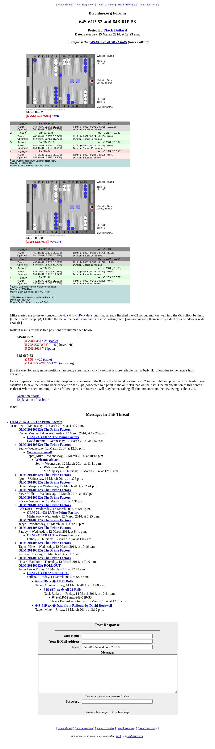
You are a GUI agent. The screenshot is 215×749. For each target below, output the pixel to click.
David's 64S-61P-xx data (75, 315)
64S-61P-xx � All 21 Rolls (108, 42)
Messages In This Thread (107, 414)
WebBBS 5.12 (135, 743)
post (51, 348)
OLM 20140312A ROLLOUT (39, 565)
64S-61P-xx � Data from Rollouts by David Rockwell (73, 605)
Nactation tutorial (28, 396)
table (53, 341)
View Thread (65, 4)
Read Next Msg (148, 4)
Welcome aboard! (39, 452)
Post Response (84, 4)
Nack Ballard (115, 30)
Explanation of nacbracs (33, 399)
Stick (118, 743)
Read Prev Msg (126, 4)
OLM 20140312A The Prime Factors (36, 422)
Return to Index (105, 4)
